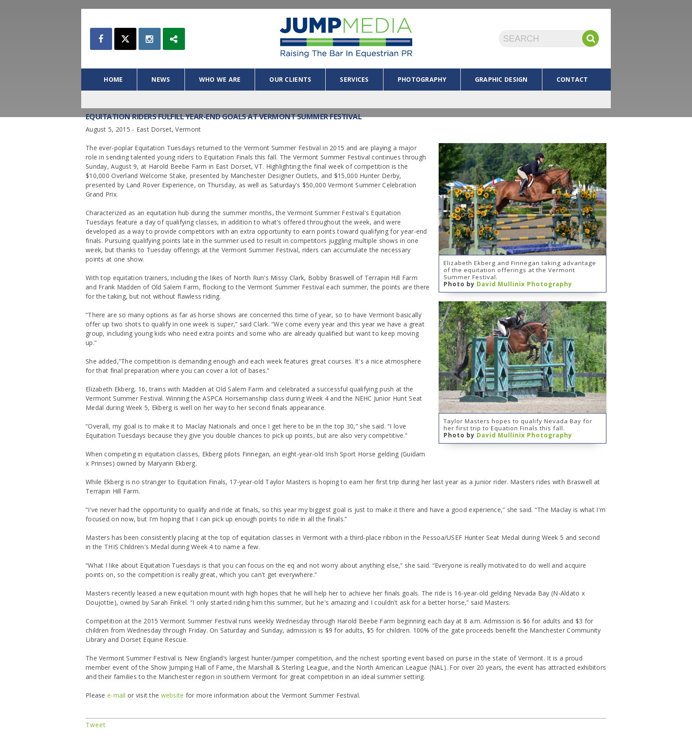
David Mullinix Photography (524, 284)
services (354, 79)
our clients (290, 79)
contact (572, 79)
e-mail (116, 695)
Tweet (96, 725)
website (173, 695)
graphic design (501, 79)
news (160, 79)
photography (422, 79)
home (113, 79)
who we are (220, 79)
